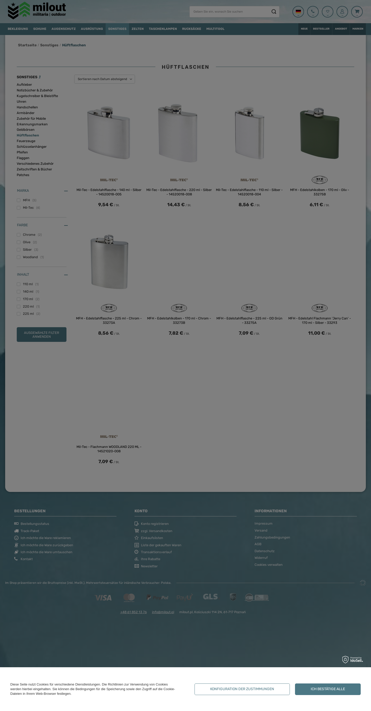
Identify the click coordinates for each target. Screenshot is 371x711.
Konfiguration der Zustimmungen (242, 689)
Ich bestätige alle (328, 689)
